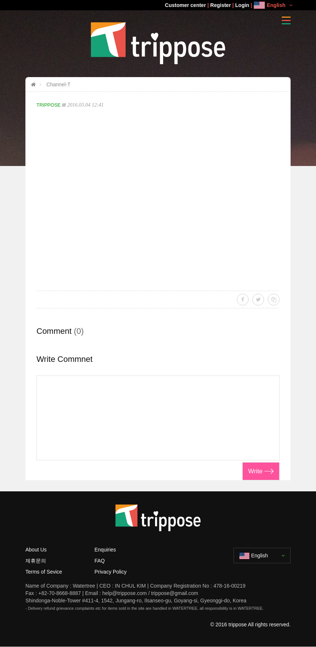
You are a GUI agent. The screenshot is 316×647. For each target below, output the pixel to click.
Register (220, 5)
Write (255, 471)
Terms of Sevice (43, 572)
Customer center (185, 5)
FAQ (100, 561)
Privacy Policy (111, 572)
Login (242, 5)
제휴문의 (35, 561)
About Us (36, 550)
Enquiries (105, 550)
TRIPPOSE (48, 105)
